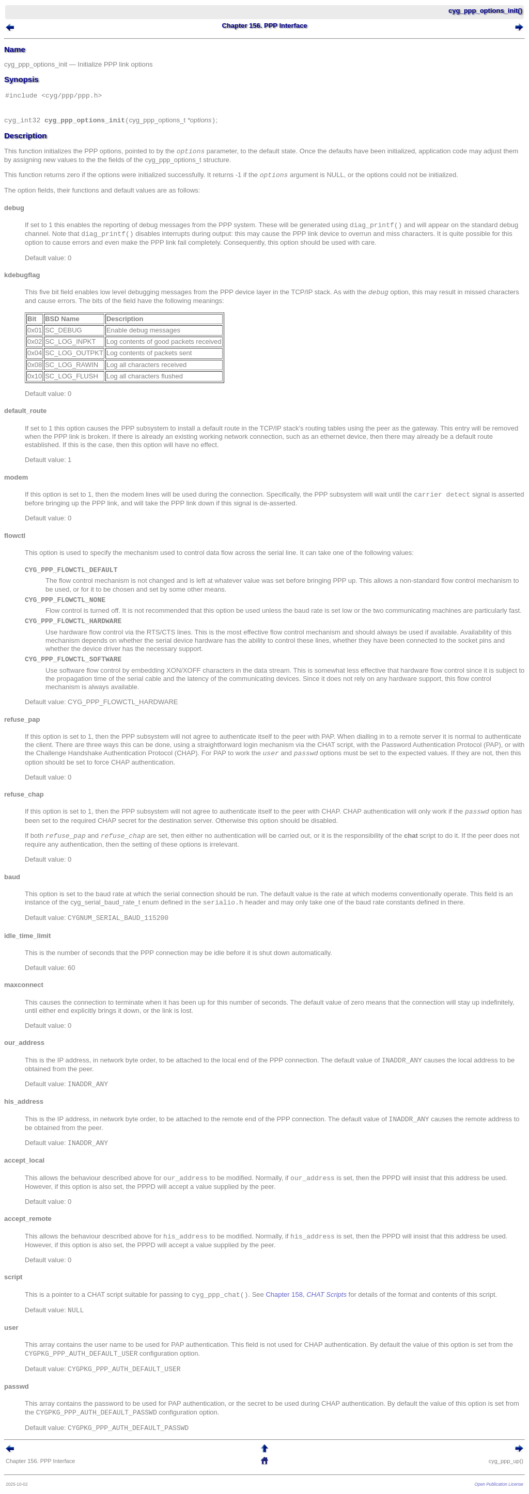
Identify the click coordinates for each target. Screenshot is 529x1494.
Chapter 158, (306, 1295)
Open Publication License (499, 1484)
